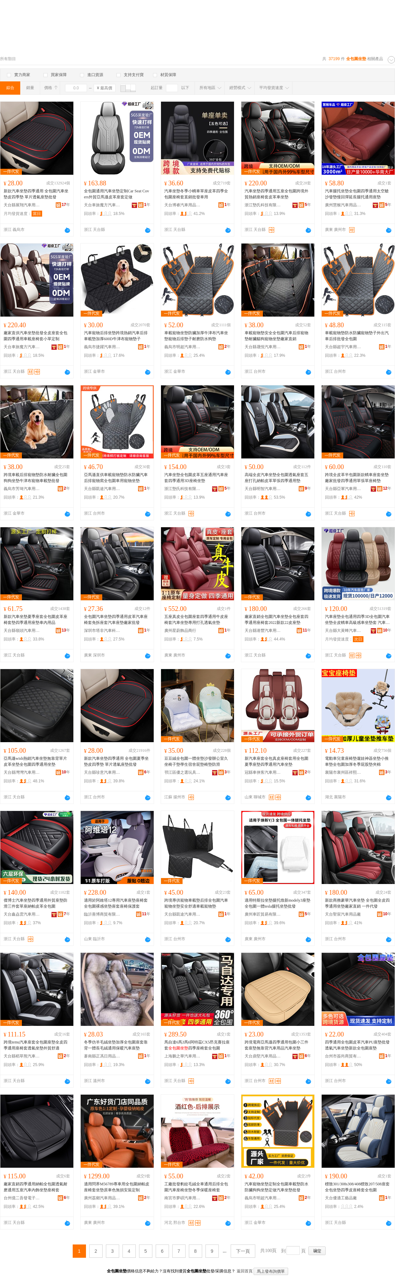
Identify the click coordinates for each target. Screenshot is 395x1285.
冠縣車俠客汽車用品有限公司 (263, 772)
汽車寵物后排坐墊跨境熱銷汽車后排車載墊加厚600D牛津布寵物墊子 (116, 336)
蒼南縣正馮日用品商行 (102, 1056)
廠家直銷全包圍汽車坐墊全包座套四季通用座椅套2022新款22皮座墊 (276, 619)
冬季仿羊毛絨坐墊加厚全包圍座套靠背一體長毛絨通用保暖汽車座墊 (116, 1045)
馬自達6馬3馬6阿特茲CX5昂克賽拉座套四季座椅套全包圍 (197, 1045)
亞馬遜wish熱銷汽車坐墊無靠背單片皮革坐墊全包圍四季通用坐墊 (35, 761)
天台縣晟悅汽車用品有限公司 (263, 347)
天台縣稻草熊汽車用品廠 (22, 1056)
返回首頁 (245, 1271)
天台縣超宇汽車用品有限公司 (343, 347)
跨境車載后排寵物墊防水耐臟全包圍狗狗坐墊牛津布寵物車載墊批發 (35, 477)
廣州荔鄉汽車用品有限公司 (102, 1198)
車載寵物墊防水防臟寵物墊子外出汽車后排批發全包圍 (357, 336)
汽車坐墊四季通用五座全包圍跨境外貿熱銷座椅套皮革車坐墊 (276, 194)
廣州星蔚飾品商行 (180, 630)
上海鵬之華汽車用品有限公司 (182, 1056)
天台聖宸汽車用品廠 (343, 914)
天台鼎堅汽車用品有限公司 (263, 1056)
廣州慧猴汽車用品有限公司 (343, 205)
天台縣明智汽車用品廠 (263, 488)
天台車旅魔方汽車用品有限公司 (102, 205)
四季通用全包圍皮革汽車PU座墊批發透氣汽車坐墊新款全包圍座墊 (357, 1045)
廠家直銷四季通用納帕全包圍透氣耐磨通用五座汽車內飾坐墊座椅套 (35, 1187)
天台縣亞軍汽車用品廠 (343, 488)
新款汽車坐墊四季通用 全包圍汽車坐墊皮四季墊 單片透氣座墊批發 (36, 194)
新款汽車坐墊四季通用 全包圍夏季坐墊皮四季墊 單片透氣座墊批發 (116, 761)
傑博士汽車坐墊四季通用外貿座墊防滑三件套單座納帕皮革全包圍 (35, 903)
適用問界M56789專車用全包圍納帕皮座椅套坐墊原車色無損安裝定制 (116, 1187)
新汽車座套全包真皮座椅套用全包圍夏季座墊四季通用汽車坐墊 (276, 761)
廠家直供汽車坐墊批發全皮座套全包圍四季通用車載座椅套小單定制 (35, 336)
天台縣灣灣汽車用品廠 (22, 772)
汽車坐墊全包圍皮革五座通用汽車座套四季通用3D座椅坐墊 (196, 477)
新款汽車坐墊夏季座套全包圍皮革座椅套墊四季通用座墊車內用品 (35, 619)
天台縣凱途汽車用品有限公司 (102, 488)
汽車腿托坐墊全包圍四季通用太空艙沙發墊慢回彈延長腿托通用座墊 (357, 194)
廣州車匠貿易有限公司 (263, 914)
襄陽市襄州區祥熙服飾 (343, 772)
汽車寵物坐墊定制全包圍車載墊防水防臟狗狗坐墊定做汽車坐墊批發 (276, 1187)
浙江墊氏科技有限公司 (263, 205)
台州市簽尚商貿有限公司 (343, 1056)
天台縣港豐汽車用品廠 (263, 630)
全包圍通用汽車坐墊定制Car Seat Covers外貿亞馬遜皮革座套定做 (116, 194)
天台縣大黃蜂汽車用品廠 (343, 630)
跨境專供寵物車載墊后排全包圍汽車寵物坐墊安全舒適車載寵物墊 (196, 903)
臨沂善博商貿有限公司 (102, 914)
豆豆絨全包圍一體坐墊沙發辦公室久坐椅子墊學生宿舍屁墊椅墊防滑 (196, 761)
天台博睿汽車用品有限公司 (182, 205)
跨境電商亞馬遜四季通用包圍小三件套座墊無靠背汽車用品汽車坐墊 (276, 1045)
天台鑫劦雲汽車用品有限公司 (22, 914)
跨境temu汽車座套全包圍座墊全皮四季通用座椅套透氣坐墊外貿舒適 (35, 1045)
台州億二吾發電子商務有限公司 (22, 1198)
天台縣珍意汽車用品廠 (102, 772)
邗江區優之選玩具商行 (182, 772)
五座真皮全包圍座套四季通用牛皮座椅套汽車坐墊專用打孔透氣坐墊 (196, 619)
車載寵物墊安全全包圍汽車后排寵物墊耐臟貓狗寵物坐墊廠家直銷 (276, 336)
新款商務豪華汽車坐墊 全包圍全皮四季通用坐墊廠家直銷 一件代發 (357, 903)
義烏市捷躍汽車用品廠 (102, 347)
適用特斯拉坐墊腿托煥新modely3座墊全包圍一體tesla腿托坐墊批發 (277, 903)
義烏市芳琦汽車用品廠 (22, 488)
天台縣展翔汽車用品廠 (22, 205)
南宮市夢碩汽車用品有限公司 (182, 1198)
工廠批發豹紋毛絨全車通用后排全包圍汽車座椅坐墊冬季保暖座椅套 (196, 1187)
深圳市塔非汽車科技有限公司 (102, 630)
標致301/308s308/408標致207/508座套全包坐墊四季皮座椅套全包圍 (357, 1187)
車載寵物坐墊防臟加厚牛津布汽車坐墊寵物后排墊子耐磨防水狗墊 (196, 336)
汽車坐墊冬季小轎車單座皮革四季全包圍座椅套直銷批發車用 (196, 194)
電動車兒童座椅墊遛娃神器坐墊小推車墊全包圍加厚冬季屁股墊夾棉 (357, 761)
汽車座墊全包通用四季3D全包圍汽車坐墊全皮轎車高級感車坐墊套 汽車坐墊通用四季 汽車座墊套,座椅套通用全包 (358, 620)
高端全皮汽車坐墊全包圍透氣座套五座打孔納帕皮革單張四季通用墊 (276, 477)
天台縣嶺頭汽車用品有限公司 (22, 630)
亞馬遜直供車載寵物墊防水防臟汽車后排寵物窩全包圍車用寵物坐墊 (116, 477)
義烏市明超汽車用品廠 (182, 347)
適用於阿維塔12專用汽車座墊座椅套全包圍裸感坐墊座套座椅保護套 (116, 903)
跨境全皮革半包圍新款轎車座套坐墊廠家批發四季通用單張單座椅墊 (357, 477)
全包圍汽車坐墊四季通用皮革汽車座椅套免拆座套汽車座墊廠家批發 (116, 619)
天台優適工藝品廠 (341, 1198)
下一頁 (243, 1251)
